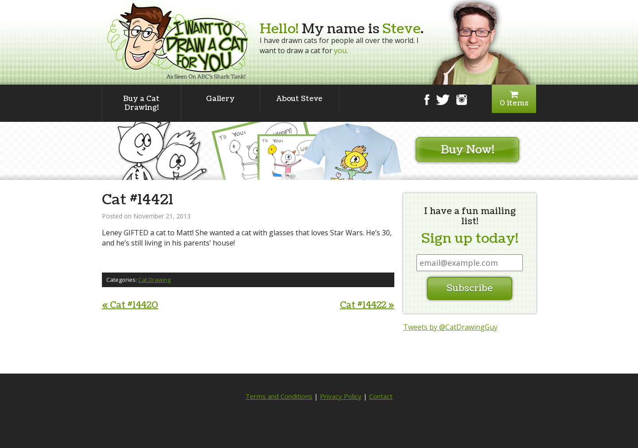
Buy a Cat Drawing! (141, 103)
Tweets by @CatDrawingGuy (450, 327)
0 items (514, 99)
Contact (381, 396)
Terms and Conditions (278, 396)
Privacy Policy (341, 396)
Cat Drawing (154, 280)
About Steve (299, 99)
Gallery (220, 99)
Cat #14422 (367, 305)
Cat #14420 (130, 305)
